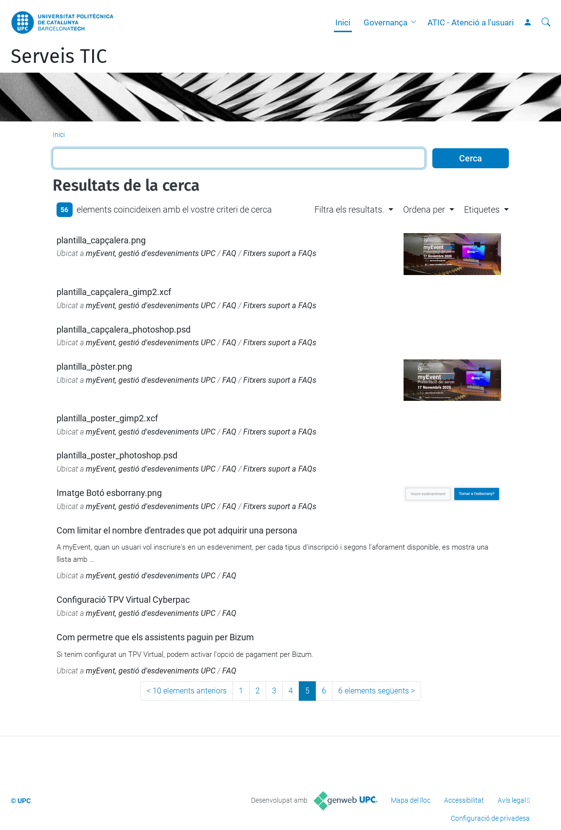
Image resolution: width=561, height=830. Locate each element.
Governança (385, 22)
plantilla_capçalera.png (101, 240)
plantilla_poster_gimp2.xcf (107, 418)
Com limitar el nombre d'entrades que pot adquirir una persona (177, 530)
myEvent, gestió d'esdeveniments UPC (150, 253)
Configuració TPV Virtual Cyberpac (123, 599)
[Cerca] (546, 22)
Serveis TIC (59, 56)
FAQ (229, 253)
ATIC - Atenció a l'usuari (470, 22)
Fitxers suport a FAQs (279, 253)
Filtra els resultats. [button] (349, 209)
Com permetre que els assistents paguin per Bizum (155, 637)
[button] (416, 22)
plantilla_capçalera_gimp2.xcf (114, 292)
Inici (342, 22)
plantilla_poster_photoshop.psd (117, 455)
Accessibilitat (464, 800)
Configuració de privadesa (490, 818)
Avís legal (512, 800)
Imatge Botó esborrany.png (109, 493)
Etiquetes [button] (482, 209)
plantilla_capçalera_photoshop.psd (124, 329)
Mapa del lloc (410, 800)
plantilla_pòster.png (94, 366)
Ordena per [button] (424, 209)
